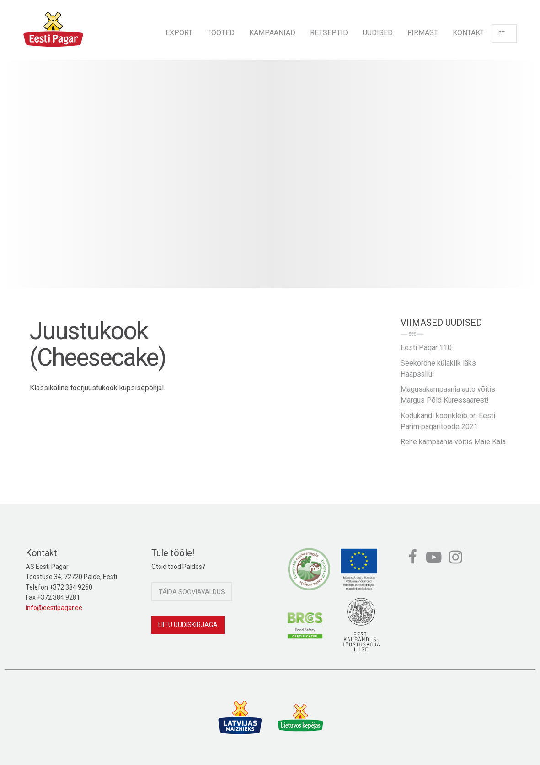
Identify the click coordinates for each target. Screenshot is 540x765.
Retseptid (329, 32)
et (504, 33)
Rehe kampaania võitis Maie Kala (453, 441)
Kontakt (468, 32)
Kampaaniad (272, 32)
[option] (270, 183)
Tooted (221, 32)
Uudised (378, 32)
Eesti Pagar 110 (426, 347)
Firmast (422, 32)
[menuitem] (179, 30)
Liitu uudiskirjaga (188, 624)
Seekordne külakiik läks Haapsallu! (438, 368)
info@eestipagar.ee (54, 607)
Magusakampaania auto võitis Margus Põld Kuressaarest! (448, 394)
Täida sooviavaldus (192, 591)
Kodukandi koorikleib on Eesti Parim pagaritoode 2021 (448, 421)
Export (179, 32)
